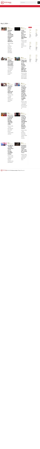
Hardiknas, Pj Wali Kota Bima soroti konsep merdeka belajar (10, 150)
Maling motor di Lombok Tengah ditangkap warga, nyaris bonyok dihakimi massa (24, 122)
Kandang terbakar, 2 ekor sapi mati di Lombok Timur (24, 149)
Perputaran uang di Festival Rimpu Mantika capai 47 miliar (10, 120)
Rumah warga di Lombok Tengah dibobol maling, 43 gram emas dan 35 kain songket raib (24, 93)
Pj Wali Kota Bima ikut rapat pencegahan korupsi (10, 63)
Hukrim (23, 27)
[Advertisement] (17, 14)
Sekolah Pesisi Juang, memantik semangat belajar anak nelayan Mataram (10, 36)
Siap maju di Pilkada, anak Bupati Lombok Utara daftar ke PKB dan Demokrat (24, 66)
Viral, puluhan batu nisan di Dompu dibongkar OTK (24, 35)
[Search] (39, 2)
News (9, 27)
